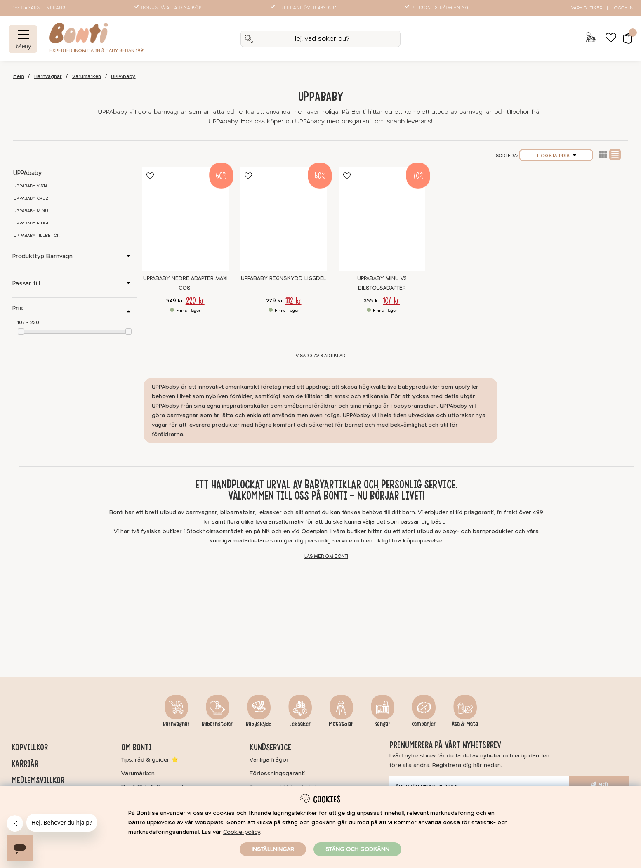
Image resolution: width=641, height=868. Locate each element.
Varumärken (86, 76)
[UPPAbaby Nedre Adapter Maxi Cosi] (185, 219)
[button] (625, 39)
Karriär (25, 764)
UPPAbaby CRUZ (30, 198)
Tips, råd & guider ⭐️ (149, 759)
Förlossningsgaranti (277, 773)
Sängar (382, 724)
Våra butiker (586, 8)
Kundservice (270, 747)
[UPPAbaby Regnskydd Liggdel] (283, 219)
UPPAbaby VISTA (30, 186)
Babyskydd (258, 724)
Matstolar (341, 724)
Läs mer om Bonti (326, 556)
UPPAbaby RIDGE (31, 223)
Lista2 (603, 155)
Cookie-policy (241, 831)
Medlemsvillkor (38, 780)
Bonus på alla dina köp (169, 7)
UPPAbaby (123, 76)
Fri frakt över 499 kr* (304, 7)
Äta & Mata (465, 724)
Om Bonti (136, 747)
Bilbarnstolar (217, 724)
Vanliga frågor (269, 759)
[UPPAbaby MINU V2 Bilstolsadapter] (382, 219)
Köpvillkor (30, 747)
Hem (18, 76)
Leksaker (300, 724)
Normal (615, 155)
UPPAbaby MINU (30, 210)
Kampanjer (423, 724)
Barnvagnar (48, 76)
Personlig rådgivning (437, 7)
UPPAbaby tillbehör (36, 235)
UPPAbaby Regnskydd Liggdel (283, 278)
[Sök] (320, 39)
